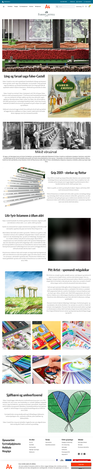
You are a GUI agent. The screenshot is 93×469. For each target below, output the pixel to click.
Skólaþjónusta (38, 6)
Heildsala (31, 6)
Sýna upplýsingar (23, 466)
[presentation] (10, 6)
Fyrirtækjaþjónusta (24, 6)
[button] (3, 6)
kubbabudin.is (6, 1)
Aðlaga (81, 461)
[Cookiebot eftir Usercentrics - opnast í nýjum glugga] (9, 466)
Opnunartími (8, 440)
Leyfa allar (81, 457)
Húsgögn (16, 6)
